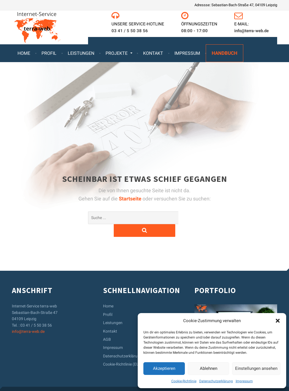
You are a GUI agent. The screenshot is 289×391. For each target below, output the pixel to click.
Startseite (131, 199)
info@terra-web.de (28, 318)
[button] (278, 321)
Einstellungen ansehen (256, 368)
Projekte (117, 53)
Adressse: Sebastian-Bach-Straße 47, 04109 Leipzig (235, 5)
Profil (48, 53)
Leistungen (81, 53)
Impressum (244, 381)
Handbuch (224, 53)
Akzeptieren (164, 368)
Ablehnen (208, 368)
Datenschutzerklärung (216, 381)
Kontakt (153, 53)
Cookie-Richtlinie (183, 381)
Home (23, 53)
